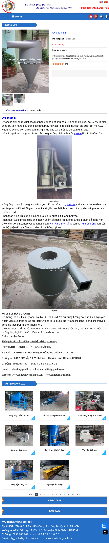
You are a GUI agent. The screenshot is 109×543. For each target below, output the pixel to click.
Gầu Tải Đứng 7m (19, 450)
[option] (8, 100)
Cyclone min (9, 117)
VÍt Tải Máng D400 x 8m (54, 415)
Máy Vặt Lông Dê (19, 484)
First (31, 494)
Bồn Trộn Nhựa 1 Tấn (54, 450)
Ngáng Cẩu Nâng (54, 484)
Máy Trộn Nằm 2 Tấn (19, 415)
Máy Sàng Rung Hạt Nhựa (90, 415)
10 (73, 494)
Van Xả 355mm (89, 450)
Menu (17, 16)
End (78, 494)
